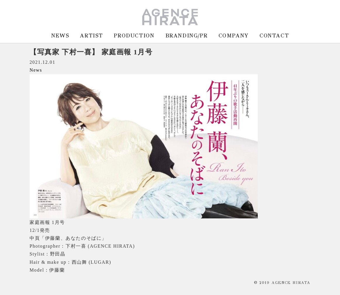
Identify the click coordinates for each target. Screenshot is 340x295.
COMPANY (234, 35)
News (36, 70)
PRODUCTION (134, 35)
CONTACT (274, 35)
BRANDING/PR (186, 35)
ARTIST (91, 35)
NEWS (60, 35)
